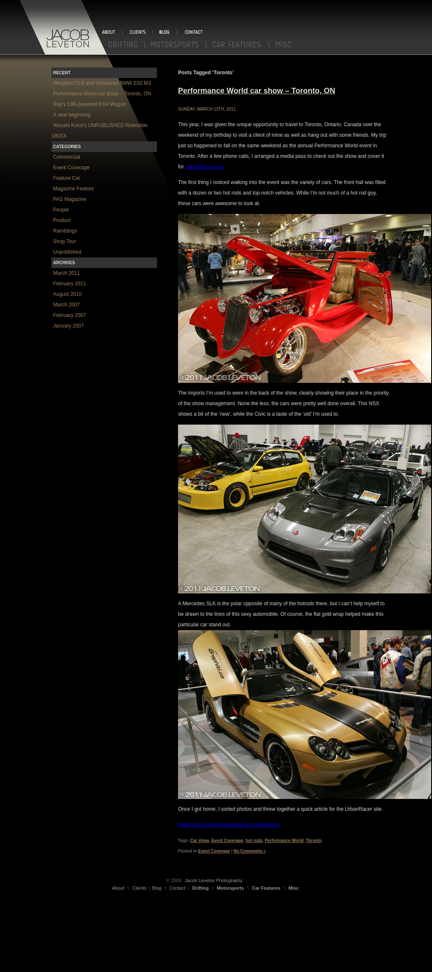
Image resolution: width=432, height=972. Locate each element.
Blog (165, 32)
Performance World (284, 840)
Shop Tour (64, 241)
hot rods (254, 840)
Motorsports (176, 45)
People (61, 210)
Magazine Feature (73, 189)
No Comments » (250, 851)
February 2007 (69, 315)
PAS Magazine (69, 199)
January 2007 (68, 326)
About (111, 32)
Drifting (123, 45)
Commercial (66, 157)
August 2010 (67, 294)
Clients (137, 32)
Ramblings (65, 231)
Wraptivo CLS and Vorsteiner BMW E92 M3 (102, 83)
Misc (282, 45)
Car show (199, 840)
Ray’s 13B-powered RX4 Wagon (89, 104)
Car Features (238, 45)
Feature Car (66, 178)
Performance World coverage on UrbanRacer (229, 825)
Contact (193, 32)
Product (61, 220)
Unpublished (67, 252)
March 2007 (66, 305)
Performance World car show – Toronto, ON (256, 91)
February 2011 (69, 284)
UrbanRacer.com (204, 167)
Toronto (313, 840)
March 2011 (66, 273)
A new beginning (71, 115)
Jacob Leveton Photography (214, 880)
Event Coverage (227, 840)
